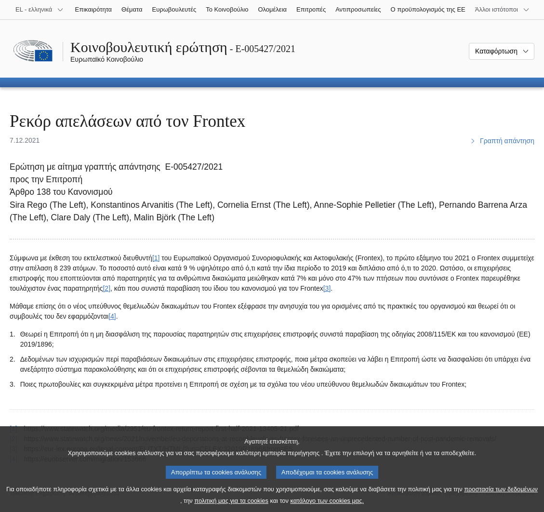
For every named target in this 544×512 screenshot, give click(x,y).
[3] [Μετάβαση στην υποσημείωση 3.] (327, 288)
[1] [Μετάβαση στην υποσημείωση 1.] (156, 258)
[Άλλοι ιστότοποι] (502, 9)
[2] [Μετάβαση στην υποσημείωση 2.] (106, 288)
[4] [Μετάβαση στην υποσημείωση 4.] (112, 316)
